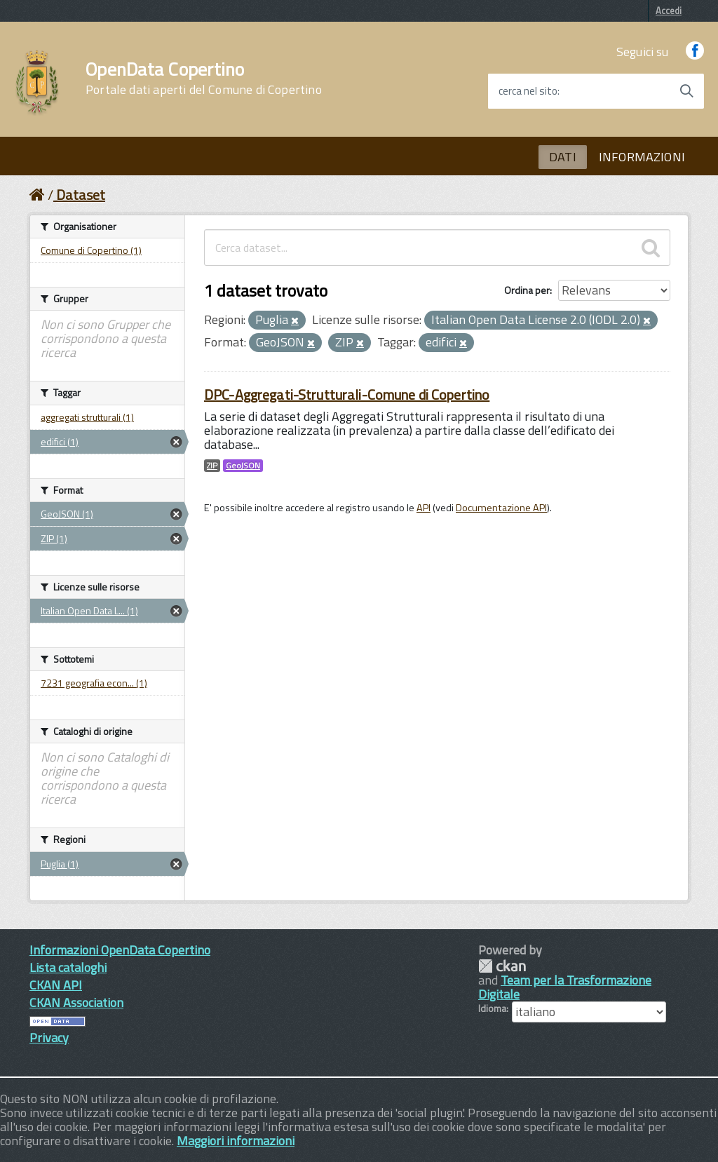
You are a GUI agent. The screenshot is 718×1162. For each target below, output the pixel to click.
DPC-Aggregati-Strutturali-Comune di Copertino (346, 394)
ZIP (212, 465)
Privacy (49, 1037)
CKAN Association (76, 1002)
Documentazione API (501, 507)
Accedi (669, 11)
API (423, 507)
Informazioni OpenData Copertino (119, 949)
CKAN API (55, 984)
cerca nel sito (528, 91)
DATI (562, 156)
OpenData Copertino (204, 78)
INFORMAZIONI (642, 156)
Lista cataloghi (68, 967)
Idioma (492, 1008)
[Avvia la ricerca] (686, 91)
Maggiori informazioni (235, 1140)
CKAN (502, 966)
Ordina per (527, 290)
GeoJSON (243, 465)
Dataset (80, 194)
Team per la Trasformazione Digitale (564, 987)
